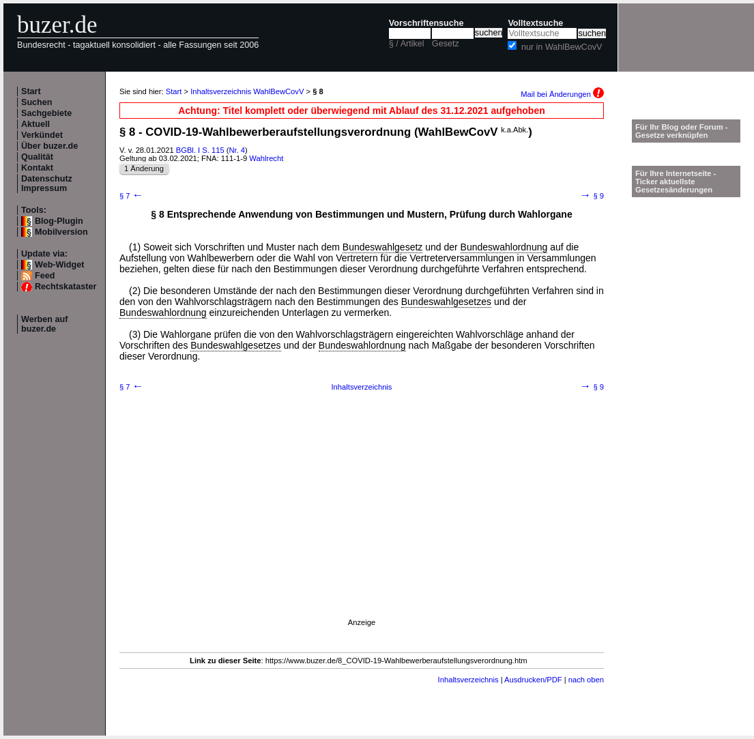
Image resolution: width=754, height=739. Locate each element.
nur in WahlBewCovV (562, 47)
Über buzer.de (49, 146)
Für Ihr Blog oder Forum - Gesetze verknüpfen (681, 131)
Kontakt (37, 168)
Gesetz (445, 43)
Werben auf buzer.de (44, 324)
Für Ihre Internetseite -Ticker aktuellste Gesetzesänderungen (675, 181)
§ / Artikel (406, 43)
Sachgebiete (46, 113)
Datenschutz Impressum (46, 183)
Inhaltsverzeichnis (362, 387)
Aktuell (35, 124)
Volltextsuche (535, 23)
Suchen (37, 102)
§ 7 (131, 196)
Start (31, 91)
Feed (45, 275)
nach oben (586, 680)
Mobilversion (61, 232)
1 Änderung (144, 168)
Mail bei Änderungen (562, 94)
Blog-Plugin (59, 221)
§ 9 (592, 196)
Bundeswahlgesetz (383, 247)
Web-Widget (59, 265)
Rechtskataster (65, 286)
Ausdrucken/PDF (533, 680)
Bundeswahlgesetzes (446, 301)
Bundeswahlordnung (504, 247)
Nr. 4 (237, 150)
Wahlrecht (266, 158)
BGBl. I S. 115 (200, 150)
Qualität (37, 157)
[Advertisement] (361, 522)
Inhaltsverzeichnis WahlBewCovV (247, 91)
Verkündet (42, 135)
